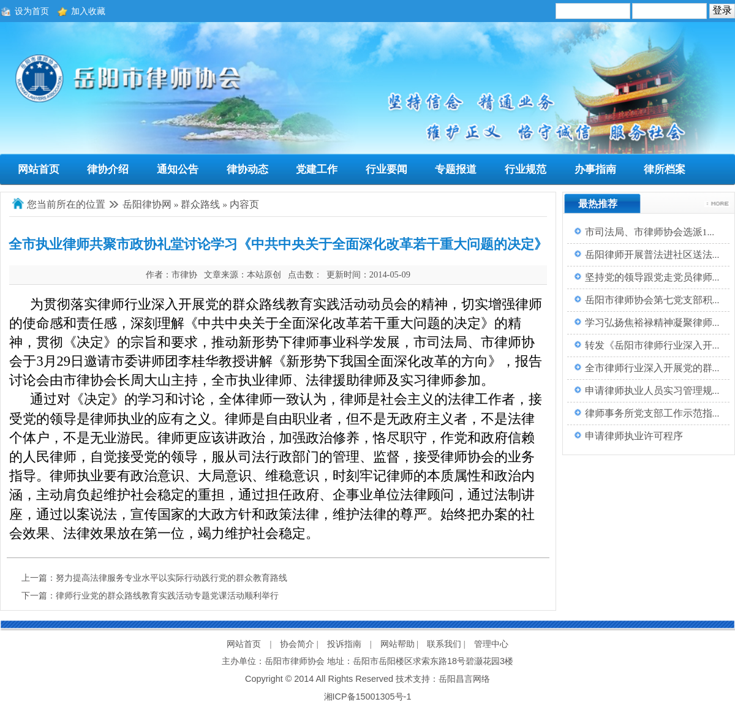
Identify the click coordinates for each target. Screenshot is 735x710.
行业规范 (525, 169)
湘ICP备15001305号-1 (368, 696)
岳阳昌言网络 (464, 679)
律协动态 (247, 169)
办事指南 (595, 169)
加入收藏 (88, 11)
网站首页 (38, 169)
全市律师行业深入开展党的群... (652, 368)
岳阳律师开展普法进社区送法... (652, 254)
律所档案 (664, 169)
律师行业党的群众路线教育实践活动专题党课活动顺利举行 (167, 595)
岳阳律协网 (147, 204)
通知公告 (177, 169)
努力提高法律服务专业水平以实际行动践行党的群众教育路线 (171, 578)
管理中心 (491, 644)
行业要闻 (386, 169)
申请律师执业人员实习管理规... (652, 390)
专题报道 (456, 169)
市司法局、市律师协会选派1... (650, 232)
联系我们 (444, 644)
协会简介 (297, 644)
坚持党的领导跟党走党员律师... (652, 277)
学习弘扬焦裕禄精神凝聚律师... (652, 322)
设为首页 (32, 11)
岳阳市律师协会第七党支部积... (652, 300)
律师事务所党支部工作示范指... (652, 413)
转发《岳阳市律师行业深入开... (652, 345)
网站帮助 (397, 644)
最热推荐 (597, 203)
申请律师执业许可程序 (634, 436)
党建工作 (316, 169)
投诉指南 (344, 644)
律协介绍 (108, 169)
